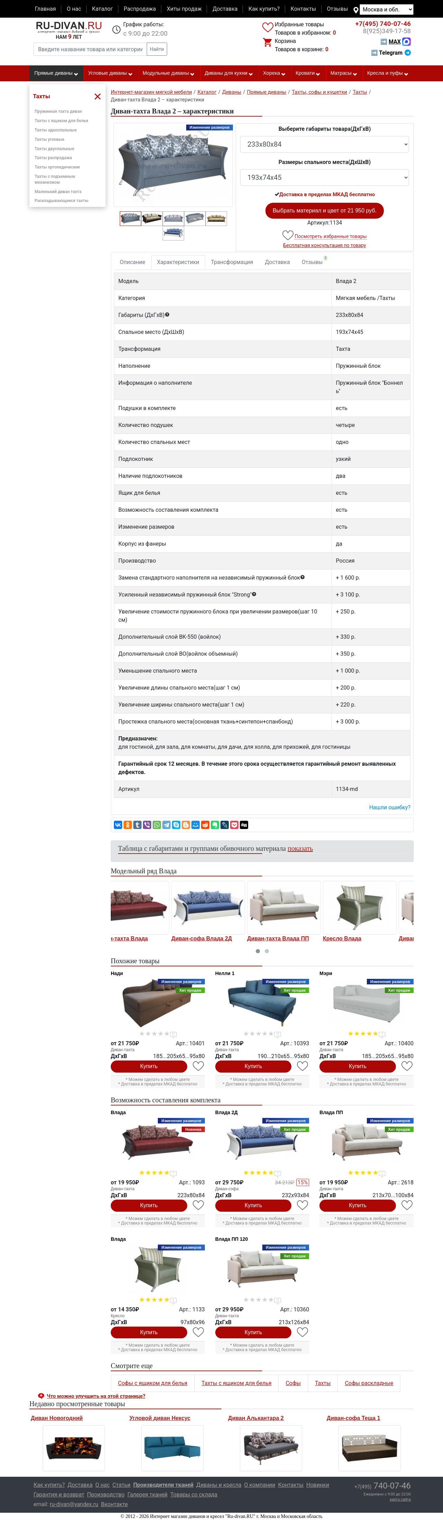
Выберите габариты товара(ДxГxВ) (325, 129)
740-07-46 (383, 24)
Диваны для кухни (229, 73)
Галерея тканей (147, 1494)
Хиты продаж (184, 9)
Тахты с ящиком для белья (61, 120)
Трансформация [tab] (232, 262)
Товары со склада (193, 1494)
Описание (132, 262)
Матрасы (344, 73)
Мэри (325, 973)
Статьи (121, 1485)
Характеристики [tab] (178, 262)
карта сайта (400, 1499)
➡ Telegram (391, 52)
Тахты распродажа (53, 157)
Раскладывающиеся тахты (61, 200)
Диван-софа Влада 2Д (142, 938)
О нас (74, 9)
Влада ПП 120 (231, 1239)
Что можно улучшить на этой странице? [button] (96, 1396)
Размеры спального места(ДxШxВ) (325, 162)
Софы (293, 1383)
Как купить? (264, 9)
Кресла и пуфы (388, 73)
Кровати (308, 73)
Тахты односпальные (56, 130)
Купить (149, 1066)
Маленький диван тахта (58, 191)
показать (300, 848)
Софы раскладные (369, 1383)
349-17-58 (387, 31)
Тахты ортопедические (57, 167)
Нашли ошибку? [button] (389, 807)
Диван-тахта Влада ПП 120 (375, 938)
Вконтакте (114, 1504)
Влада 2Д (226, 1112)
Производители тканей (163, 1485)
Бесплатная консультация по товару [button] (324, 245)
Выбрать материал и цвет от (325, 210)
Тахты (323, 1383)
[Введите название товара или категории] (90, 49)
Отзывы (337, 9)
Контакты (303, 9)
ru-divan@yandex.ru (74, 1504)
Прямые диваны (56, 73)
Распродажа (140, 9)
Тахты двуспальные (54, 148)
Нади (117, 973)
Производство (106, 1494)
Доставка (225, 9)
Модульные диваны (169, 73)
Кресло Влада (282, 938)
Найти (157, 49)
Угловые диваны (110, 73)
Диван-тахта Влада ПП (219, 938)
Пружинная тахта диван (58, 111)
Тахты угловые (49, 139)
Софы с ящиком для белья (152, 1383)
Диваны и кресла (218, 1485)
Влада (118, 1112)
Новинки (317, 1485)
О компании (259, 1485)
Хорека (274, 73)
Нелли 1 (225, 973)
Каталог (102, 9)
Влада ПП (331, 1112)
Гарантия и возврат (59, 1494)
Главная (45, 9)
